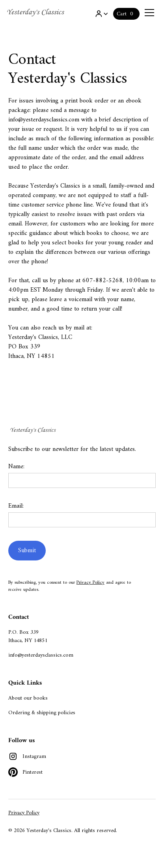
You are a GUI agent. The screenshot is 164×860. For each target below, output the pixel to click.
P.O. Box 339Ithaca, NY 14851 (27, 636)
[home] (36, 12)
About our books (28, 698)
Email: (16, 506)
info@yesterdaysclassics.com (40, 655)
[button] (101, 14)
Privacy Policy (90, 583)
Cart (122, 14)
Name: (16, 466)
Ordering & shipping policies (41, 713)
